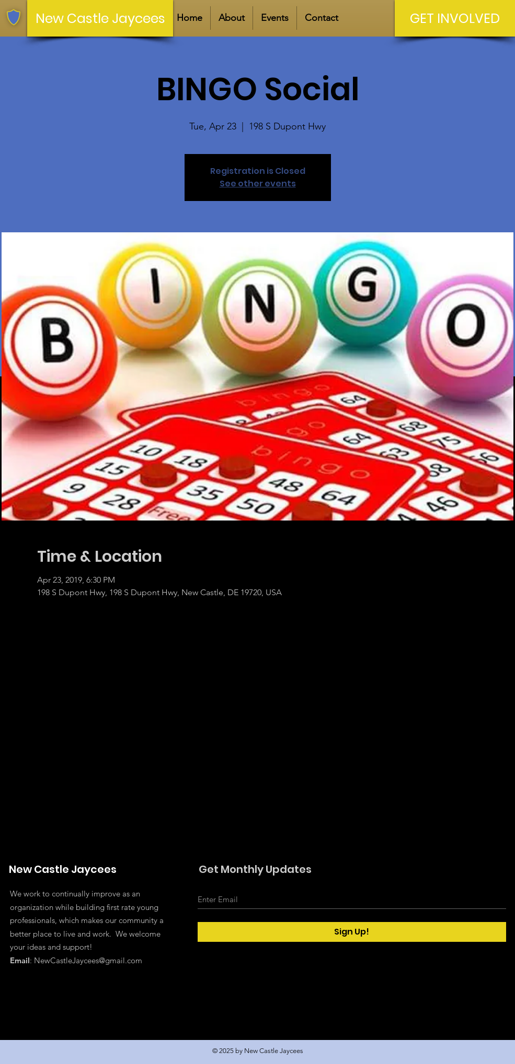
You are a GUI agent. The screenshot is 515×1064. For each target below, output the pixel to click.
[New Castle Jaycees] (100, 18)
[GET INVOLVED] (455, 18)
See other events (258, 184)
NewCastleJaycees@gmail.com (88, 960)
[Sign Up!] (352, 932)
